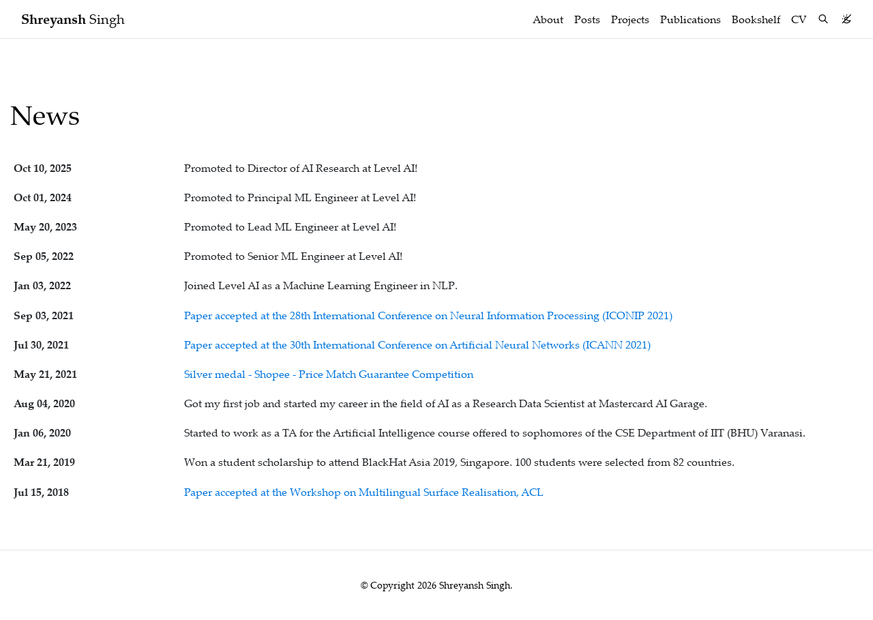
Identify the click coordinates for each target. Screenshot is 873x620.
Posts (587, 19)
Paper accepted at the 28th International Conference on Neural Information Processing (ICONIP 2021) (428, 315)
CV (799, 19)
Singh (73, 19)
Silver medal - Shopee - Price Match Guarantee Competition (328, 373)
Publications (690, 19)
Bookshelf (756, 19)
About (548, 19)
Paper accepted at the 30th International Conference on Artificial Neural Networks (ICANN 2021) (417, 344)
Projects (630, 19)
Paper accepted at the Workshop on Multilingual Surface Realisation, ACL (364, 491)
